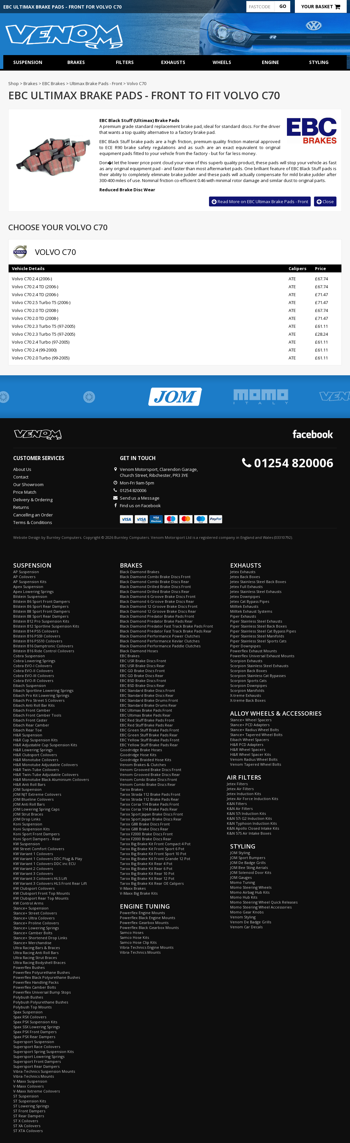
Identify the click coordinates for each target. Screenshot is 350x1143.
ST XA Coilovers (26, 1125)
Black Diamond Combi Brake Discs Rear (154, 581)
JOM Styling (240, 852)
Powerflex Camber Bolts (34, 987)
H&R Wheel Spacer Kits (250, 754)
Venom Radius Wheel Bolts (253, 759)
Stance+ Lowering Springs (36, 927)
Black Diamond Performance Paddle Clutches (160, 645)
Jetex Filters (237, 783)
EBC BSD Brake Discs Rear (142, 685)
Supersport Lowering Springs (38, 1056)
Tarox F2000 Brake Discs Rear (145, 838)
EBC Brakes (129, 655)
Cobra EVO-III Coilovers (33, 675)
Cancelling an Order (33, 515)
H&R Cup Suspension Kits (35, 739)
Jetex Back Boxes (245, 576)
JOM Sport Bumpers (247, 857)
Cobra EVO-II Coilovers (33, 670)
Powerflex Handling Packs (35, 982)
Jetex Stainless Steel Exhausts (255, 591)
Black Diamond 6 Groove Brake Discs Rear (157, 601)
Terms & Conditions (32, 522)
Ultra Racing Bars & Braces (36, 947)
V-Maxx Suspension (30, 1081)
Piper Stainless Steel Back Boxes (258, 626)
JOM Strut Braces (28, 814)
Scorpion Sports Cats (248, 680)
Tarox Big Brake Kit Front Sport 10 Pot (153, 853)
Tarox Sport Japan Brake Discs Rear (151, 819)
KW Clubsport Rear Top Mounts (40, 898)
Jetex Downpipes (245, 596)
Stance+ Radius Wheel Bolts (254, 729)
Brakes (76, 62)
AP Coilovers (24, 576)
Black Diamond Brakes (139, 571)
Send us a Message (139, 498)
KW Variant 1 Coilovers (33, 853)
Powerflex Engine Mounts (142, 912)
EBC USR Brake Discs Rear (142, 665)
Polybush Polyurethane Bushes (40, 1002)
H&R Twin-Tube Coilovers (36, 769)
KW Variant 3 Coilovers (33, 873)
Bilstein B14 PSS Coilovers (35, 631)
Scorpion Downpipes (248, 685)
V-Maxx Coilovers (28, 1086)
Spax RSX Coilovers (29, 1016)
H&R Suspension (27, 734)
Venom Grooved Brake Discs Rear (150, 774)
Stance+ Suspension (31, 908)
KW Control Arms (28, 903)
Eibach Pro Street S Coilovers (38, 700)
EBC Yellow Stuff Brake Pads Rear (149, 744)
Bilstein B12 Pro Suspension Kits (41, 621)
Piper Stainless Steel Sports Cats (258, 640)
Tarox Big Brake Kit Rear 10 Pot (147, 873)
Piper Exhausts (243, 616)
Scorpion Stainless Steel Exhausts (259, 665)
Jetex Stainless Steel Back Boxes (258, 581)
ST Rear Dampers (28, 1115)
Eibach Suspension (29, 685)
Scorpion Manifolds (247, 690)
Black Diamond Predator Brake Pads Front (157, 616)
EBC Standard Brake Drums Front (149, 700)
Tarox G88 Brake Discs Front (145, 823)
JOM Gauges (241, 877)
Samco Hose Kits (134, 937)
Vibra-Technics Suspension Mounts (44, 1071)
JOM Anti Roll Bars (29, 804)
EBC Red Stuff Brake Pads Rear (146, 725)
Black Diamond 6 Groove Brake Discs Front (157, 596)
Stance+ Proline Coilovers (36, 922)
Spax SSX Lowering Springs (36, 1026)
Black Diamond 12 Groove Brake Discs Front (158, 606)
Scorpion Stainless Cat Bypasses (258, 675)
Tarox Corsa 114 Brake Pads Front (149, 804)
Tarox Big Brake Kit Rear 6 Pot (146, 868)
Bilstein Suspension (30, 596)
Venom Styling (243, 916)
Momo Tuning (242, 882)
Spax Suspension (28, 1011)
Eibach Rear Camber (31, 725)
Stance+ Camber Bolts (32, 932)
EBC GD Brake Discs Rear (141, 675)
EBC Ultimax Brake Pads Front (146, 710)
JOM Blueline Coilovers (33, 799)
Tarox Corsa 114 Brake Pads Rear (149, 809)
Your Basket (320, 6)
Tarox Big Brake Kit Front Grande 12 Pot (155, 858)
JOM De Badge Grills (247, 862)
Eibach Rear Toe (27, 729)
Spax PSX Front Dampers (34, 1031)
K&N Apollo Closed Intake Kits (253, 828)
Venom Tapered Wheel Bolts (255, 764)
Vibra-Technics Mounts (33, 1076)
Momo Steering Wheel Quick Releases (264, 902)
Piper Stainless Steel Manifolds (257, 635)
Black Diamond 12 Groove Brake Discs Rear (158, 611)
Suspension (27, 62)
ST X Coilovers (25, 1120)
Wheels (222, 62)
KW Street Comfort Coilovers (38, 848)
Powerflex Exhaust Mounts (253, 650)
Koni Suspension (27, 823)
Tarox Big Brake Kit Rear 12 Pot (147, 878)
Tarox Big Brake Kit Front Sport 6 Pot (152, 848)
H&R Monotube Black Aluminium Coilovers (51, 779)
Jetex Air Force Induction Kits (252, 798)
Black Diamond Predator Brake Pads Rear (156, 621)
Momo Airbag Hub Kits (249, 892)
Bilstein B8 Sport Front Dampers (41, 611)
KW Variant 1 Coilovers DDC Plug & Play (47, 858)
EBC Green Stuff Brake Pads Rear (149, 734)
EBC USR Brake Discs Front (143, 660)
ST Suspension (26, 1096)
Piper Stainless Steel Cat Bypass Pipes (263, 631)
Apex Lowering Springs (33, 591)
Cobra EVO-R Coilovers (33, 680)
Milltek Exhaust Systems (251, 611)
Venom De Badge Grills (250, 921)
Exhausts (173, 62)
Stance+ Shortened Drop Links (40, 937)
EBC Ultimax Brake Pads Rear (145, 715)
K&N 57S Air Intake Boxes (249, 833)
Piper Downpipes (245, 645)
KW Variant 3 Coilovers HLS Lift (40, 878)
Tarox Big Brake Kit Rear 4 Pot (146, 863)
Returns (21, 507)
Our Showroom (28, 484)
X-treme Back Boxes (247, 700)
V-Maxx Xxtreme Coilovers (36, 1091)
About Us (22, 469)
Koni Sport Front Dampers (36, 833)
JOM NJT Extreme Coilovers (37, 794)
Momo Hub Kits (243, 897)
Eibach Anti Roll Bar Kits (33, 705)
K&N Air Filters (240, 808)
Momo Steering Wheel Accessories (261, 907)
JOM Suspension (27, 789)
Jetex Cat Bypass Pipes (249, 601)
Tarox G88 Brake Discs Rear (144, 828)
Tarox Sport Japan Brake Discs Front (151, 814)
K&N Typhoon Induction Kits (252, 823)
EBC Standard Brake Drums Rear (148, 705)
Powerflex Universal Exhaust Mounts (262, 655)
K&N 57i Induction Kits (246, 813)
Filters (125, 62)
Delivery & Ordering (32, 500)
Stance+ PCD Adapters (249, 724)
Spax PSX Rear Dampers (34, 1036)
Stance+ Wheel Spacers (250, 719)
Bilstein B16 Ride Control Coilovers (43, 650)
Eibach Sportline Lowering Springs (43, 690)
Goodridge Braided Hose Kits (145, 759)
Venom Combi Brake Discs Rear (148, 784)
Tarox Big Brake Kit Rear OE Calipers (152, 883)
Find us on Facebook (140, 506)
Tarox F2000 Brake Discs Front (146, 833)
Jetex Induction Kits (244, 793)
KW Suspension (26, 843)
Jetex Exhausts (242, 571)
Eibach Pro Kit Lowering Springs (41, 695)
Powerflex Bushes (29, 967)
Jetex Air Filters (240, 788)
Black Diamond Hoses (139, 650)
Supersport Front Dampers (37, 1061)
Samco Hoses (131, 932)
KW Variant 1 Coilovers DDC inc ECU (44, 863)
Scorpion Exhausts (246, 660)
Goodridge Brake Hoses (141, 749)
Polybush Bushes (28, 997)
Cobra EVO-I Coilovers (32, 665)
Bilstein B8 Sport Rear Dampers (40, 616)
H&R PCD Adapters (246, 744)
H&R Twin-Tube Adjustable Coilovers (45, 774)
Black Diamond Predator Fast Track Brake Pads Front (166, 626)
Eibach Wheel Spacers (249, 739)
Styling (319, 62)
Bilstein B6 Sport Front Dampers (41, 601)
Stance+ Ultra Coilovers (33, 917)
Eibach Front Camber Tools (37, 715)
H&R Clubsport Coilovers (35, 754)
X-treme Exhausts (245, 695)
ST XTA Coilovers (28, 1130)
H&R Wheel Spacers (247, 749)
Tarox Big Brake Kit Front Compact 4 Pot (155, 843)
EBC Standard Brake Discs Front (147, 690)
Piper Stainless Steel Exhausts (256, 621)
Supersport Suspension (33, 1041)
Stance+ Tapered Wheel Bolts (256, 734)
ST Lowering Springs (31, 1105)
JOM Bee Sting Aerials (249, 867)
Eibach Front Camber (32, 710)
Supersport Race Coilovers (36, 1046)
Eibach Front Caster (30, 720)
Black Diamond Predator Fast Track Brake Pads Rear (166, 631)
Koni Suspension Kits (31, 828)
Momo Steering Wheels (250, 887)
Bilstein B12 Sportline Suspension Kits (46, 626)
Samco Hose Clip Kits (138, 942)
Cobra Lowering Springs (34, 660)
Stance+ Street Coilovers (35, 913)
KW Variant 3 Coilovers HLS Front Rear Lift (50, 883)
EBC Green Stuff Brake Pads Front (149, 729)
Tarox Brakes (131, 789)
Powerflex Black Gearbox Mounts (149, 927)
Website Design (26, 537)
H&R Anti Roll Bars (29, 784)
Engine (270, 62)
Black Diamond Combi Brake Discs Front (155, 576)
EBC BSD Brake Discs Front (143, 680)
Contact (20, 477)
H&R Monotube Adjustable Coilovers (45, 764)
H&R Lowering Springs (32, 749)
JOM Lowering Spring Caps (36, 809)
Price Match (24, 492)
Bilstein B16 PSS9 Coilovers (36, 635)
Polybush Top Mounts (32, 1006)
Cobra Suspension (29, 655)
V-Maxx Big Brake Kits (139, 893)
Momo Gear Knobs (246, 912)
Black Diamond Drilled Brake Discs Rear (155, 591)
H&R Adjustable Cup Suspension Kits (45, 744)
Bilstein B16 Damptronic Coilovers (43, 645)
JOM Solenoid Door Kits (250, 872)
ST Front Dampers (29, 1110)
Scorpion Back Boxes (248, 670)
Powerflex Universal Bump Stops (42, 992)
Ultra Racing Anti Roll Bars (35, 952)
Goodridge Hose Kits (138, 754)
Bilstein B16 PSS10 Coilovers (37, 640)
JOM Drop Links (26, 819)
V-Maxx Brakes (133, 888)
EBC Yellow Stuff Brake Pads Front (149, 739)
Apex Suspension (28, 586)
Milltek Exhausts (244, 606)
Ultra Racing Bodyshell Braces (39, 962)
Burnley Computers (64, 537)
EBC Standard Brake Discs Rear (147, 695)
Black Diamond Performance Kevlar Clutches (159, 640)
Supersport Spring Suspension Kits (43, 1051)
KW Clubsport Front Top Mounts (41, 893)
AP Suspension (26, 571)
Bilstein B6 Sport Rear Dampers (40, 606)
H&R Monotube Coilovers (35, 759)
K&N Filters (237, 803)
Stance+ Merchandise (32, 942)
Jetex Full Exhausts (246, 586)
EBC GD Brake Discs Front (142, 670)
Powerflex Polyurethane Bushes (41, 972)
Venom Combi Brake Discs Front (148, 779)
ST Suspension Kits (29, 1100)
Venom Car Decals (246, 926)
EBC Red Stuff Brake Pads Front (147, 720)
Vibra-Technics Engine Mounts (146, 947)
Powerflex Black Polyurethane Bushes (46, 977)
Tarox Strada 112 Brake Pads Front (150, 794)
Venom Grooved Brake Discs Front (150, 769)
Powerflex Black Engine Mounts (147, 917)
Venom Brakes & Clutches (143, 764)
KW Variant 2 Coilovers (33, 868)
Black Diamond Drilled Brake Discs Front (155, 586)
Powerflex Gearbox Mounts (144, 922)
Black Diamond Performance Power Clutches (160, 635)
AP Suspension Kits (29, 581)
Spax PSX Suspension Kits (35, 1021)
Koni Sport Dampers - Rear (36, 838)
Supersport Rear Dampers (36, 1066)
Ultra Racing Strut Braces (35, 957)
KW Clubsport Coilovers (33, 888)
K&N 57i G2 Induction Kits (249, 818)
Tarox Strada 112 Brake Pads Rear (149, 799)
